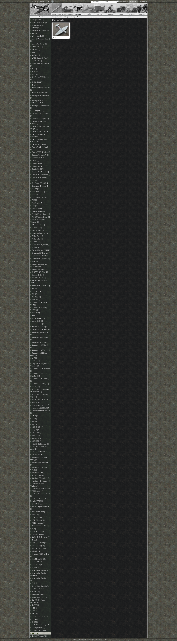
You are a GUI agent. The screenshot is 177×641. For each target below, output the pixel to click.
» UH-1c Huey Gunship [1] (39, 586)
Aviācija (72, 17)
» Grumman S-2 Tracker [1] (40, 259)
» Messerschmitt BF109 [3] (39, 408)
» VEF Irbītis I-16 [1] (37, 594)
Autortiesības (98, 639)
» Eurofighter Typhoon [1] (39, 186)
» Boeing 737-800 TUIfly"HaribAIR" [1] (38, 102)
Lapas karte (90, 639)
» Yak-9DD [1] (35, 297)
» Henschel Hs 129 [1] (38, 278)
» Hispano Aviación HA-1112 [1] (38, 282)
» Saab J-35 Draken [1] (38, 543)
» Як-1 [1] (34, 633)
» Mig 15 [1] (34, 421)
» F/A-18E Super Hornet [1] (40, 214)
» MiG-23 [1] (35, 435)
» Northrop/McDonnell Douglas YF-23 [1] (38, 500)
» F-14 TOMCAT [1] (37, 192)
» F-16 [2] (33, 200)
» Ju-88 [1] (34, 315)
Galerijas (66, 17)
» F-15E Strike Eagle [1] (38, 197)
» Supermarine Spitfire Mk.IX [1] (38, 574)
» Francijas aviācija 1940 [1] (40, 244)
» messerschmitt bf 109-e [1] (40, 405)
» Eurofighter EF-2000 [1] (39, 183)
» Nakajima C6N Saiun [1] (39, 478)
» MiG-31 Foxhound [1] (38, 452)
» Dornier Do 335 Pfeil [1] (39, 172)
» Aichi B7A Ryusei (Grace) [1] (40, 40)
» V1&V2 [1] (35, 592)
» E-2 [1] (33, 180)
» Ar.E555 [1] (35, 55)
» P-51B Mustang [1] (37, 517)
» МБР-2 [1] (34, 608)
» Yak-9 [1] (34, 294)
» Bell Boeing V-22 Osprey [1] (39, 78)
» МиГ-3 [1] (34, 611)
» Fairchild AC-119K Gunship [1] (37, 221)
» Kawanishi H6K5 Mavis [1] (39, 333)
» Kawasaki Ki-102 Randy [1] (39, 346)
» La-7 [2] (33, 358)
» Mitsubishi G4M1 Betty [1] (39, 464)
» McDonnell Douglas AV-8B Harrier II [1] (39, 391)
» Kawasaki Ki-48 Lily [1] (39, 30)
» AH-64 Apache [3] (37, 36)
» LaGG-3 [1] (35, 361)
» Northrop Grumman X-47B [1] (40, 495)
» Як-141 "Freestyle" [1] (38, 636)
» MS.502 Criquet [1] (37, 475)
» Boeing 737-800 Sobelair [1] (39, 97)
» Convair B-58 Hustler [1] (39, 144)
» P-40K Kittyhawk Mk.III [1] (39, 508)
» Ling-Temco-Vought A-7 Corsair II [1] (39, 365)
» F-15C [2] (34, 194)
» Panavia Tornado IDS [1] (39, 526)
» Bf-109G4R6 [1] (36, 82)
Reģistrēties (143, 1)
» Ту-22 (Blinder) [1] (37, 628)
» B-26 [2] (33, 71)
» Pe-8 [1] (33, 529)
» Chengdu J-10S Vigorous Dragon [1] (39, 128)
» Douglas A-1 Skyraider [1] (40, 175)
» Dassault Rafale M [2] (38, 158)
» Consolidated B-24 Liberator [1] (37, 135)
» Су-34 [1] (34, 619)
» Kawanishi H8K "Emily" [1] (39, 338)
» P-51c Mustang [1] (37, 520)
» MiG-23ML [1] (36, 441)
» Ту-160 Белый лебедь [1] (40, 625)
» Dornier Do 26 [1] (37, 169)
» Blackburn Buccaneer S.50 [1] (40, 89)
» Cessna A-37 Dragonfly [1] (40, 118)
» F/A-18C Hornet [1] (37, 211)
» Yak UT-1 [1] (35, 291)
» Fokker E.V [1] (36, 242)
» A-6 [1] (33, 33)
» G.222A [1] (34, 247)
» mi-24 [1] (34, 419)
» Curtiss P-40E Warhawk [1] (39, 148)
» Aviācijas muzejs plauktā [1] (39, 65)
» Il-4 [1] (33, 288)
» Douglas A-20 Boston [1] (39, 177)
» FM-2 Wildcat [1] (37, 230)
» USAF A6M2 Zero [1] (38, 589)
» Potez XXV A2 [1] (37, 531)
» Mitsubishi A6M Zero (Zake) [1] (38, 459)
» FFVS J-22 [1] (36, 228)
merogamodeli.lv (40, 1)
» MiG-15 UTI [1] (36, 427)
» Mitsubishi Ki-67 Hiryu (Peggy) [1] (39, 469)
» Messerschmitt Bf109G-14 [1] (40, 412)
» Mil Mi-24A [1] (36, 455)
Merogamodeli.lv (57, 17)
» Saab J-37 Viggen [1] (38, 546)
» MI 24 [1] (34, 416)
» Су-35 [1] (34, 622)
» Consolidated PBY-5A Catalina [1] (38, 140)
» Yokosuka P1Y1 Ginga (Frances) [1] (38, 309)
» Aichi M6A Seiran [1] (38, 44)
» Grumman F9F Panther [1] (40, 256)
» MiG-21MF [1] (36, 433)
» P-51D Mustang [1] (37, 523)
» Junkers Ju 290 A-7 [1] (38, 327)
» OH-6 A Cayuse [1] (37, 504)
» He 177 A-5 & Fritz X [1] (39, 272)
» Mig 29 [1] (34, 424)
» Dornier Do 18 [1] (37, 163)
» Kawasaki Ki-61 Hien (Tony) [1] (38, 354)
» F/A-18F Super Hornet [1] (40, 217)
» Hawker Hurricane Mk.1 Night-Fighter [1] (39, 265)
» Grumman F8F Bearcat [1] (40, 253)
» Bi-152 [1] (34, 85)
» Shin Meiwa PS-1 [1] (38, 559)
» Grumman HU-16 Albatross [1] (37, 27)
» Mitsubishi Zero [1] (37, 472)
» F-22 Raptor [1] (36, 203)
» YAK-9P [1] (35, 300)
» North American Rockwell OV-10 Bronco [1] (40, 490)
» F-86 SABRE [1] (36, 208)
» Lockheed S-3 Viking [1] (39, 384)
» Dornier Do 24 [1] (37, 166)
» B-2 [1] (33, 69)
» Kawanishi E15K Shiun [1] (40, 329)
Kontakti (106, 639)
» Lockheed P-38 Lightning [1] (39, 380)
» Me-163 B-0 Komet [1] (39, 399)
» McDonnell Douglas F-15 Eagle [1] (39, 396)
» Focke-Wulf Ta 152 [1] (38, 23)
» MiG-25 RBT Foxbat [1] (39, 444)
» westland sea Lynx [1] (38, 597)
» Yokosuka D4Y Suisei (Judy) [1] (38, 304)
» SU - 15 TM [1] (36, 565)
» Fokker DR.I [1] (36, 239)
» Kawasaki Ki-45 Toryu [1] (40, 350)
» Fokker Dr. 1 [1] (36, 236)
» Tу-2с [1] (34, 583)
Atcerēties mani (123, 1)
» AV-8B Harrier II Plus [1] (39, 58)
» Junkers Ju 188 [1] (37, 324)
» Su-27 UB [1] (35, 567)
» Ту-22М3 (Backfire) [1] (39, 630)
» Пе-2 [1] (33, 614)
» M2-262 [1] (35, 387)
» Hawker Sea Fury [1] (38, 269)
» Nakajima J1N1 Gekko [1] (40, 481)
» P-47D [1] (34, 514)
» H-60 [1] (34, 261)
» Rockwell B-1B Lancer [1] (40, 537)
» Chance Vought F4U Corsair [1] (38, 122)
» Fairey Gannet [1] (37, 20)
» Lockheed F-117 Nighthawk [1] (36, 375)
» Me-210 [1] (35, 402)
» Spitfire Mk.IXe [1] (37, 562)
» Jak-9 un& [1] (35, 313)
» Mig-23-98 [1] (36, 438)
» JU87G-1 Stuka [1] (37, 318)
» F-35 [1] (33, 206)
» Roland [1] (34, 540)
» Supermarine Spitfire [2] (39, 570)
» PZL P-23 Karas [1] (37, 534)
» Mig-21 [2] (34, 430)
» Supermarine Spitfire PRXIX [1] (38, 579)
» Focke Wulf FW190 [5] (39, 233)
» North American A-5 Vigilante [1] (38, 485)
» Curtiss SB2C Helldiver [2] (40, 152)
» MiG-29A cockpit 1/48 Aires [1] (38, 448)
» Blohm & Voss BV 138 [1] (40, 93)
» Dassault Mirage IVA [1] (39, 155)
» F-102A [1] (34, 189)
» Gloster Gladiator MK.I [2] (40, 250)
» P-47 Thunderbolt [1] (38, 512)
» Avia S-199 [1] (36, 61)
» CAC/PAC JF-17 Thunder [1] (39, 115)
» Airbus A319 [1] (36, 47)
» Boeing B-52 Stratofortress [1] (40, 107)
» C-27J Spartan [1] (37, 111)
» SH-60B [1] (35, 551)
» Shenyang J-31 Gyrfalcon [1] (39, 555)
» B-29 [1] (33, 74)
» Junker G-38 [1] (36, 321)
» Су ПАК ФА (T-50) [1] (39, 616)
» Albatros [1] (35, 49)
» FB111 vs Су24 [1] (37, 225)
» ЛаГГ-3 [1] (34, 605)
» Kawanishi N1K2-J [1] (38, 342)
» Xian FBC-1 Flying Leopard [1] (37, 601)
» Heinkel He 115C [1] (38, 275)
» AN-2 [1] (34, 52)
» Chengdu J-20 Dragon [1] (39, 131)
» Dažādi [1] (34, 161)
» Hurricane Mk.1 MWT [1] (40, 286)
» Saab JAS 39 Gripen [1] (39, 548)
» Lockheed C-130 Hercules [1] (40, 370)
